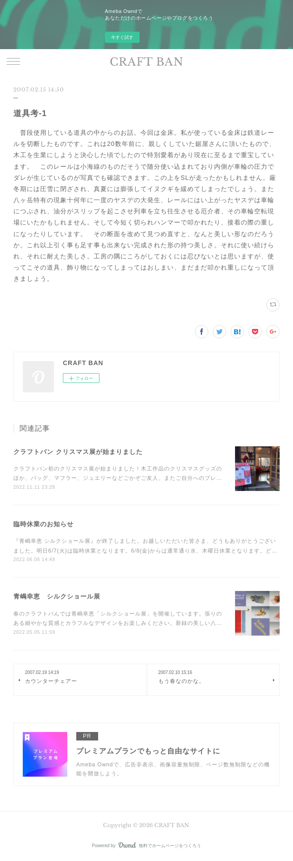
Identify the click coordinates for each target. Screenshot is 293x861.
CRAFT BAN (147, 61)
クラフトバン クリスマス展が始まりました (78, 451)
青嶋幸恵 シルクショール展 (56, 596)
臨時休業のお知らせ (43, 524)
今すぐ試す (122, 37)
